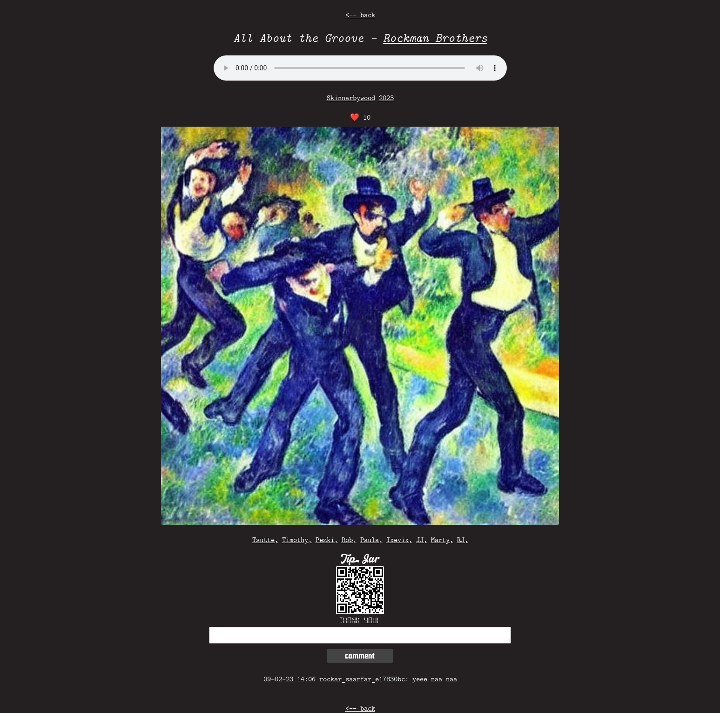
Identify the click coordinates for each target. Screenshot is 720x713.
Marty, (442, 539)
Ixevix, (399, 539)
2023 (386, 97)
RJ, (462, 539)
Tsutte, (265, 539)
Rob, (349, 539)
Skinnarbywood (351, 97)
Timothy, (297, 539)
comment (360, 655)
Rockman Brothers (435, 37)
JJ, (421, 539)
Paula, (371, 539)
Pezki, (327, 539)
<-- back (360, 15)
